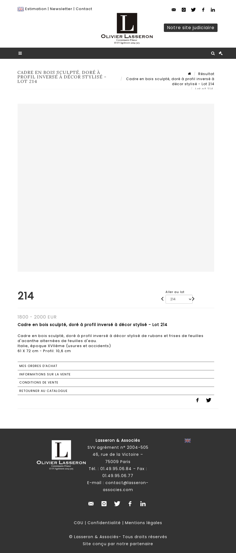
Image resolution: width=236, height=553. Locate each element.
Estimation (36, 8)
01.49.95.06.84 (116, 468)
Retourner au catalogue (43, 391)
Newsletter (61, 8)
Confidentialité (104, 523)
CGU (78, 523)
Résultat (206, 73)
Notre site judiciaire (190, 27)
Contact (84, 8)
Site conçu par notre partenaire (118, 544)
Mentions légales (143, 523)
